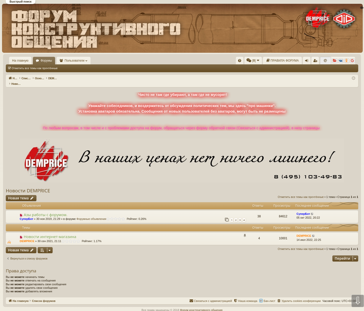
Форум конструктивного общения (201, 304)
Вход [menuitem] (307, 61)
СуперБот (26, 213)
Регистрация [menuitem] (316, 61)
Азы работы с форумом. (45, 209)
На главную (20, 60)
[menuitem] (239, 60)
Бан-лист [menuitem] (269, 295)
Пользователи (74, 60)
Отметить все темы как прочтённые (35, 68)
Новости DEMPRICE (28, 185)
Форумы (46, 60)
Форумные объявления (91, 213)
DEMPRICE (27, 235)
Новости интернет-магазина (50, 231)
